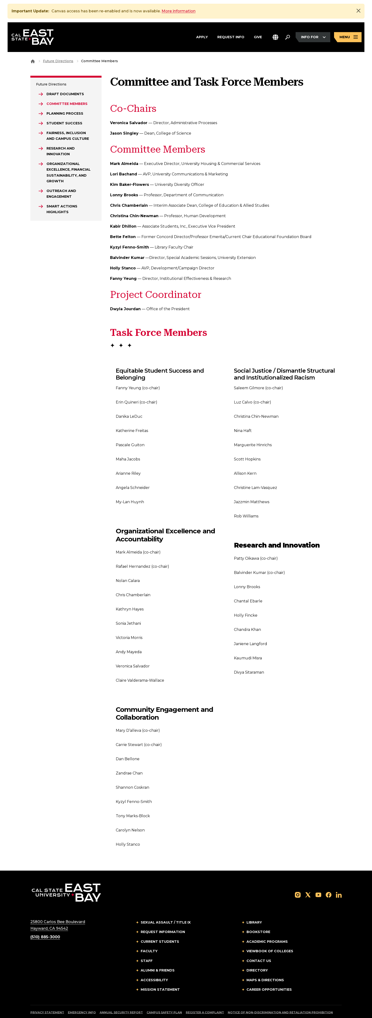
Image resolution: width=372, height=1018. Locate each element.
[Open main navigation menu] (348, 37)
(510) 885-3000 (45, 923)
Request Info (230, 37)
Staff (147, 947)
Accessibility (154, 966)
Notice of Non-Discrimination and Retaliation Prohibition (280, 998)
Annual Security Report (121, 998)
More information (178, 11)
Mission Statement (160, 975)
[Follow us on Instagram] (298, 880)
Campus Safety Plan (164, 998)
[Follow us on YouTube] (318, 880)
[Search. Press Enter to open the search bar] (287, 37)
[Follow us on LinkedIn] (339, 880)
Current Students (160, 927)
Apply (202, 37)
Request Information (163, 918)
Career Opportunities (269, 975)
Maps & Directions (265, 966)
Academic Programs (267, 927)
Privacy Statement (47, 998)
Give (258, 37)
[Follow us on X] (308, 880)
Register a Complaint (205, 998)
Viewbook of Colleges (269, 937)
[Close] (358, 10)
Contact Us (258, 947)
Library (254, 908)
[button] (275, 37)
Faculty (149, 937)
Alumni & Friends (158, 956)
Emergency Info (82, 998)
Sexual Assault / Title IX (166, 908)
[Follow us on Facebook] (328, 880)
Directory (257, 956)
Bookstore (258, 918)
